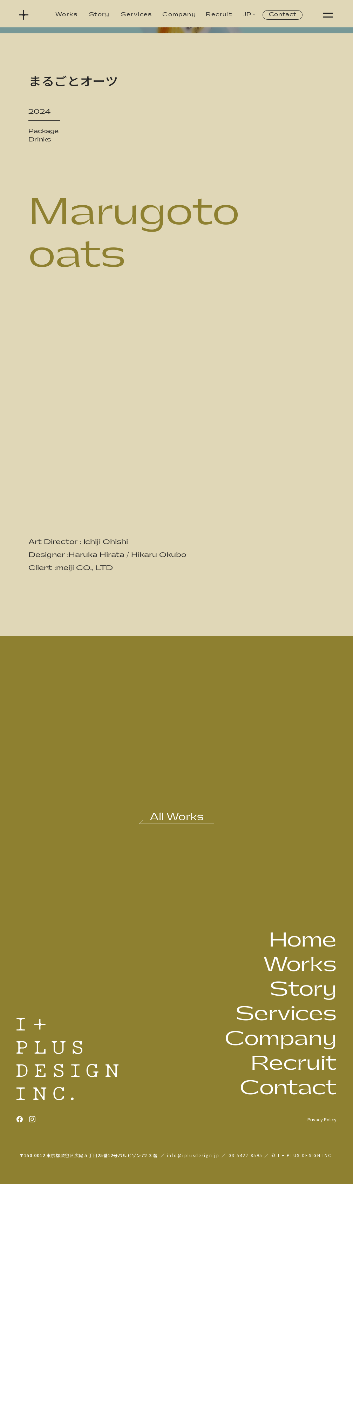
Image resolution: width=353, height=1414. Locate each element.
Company (179, 14)
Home (303, 1170)
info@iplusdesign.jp (193, 1385)
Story (99, 14)
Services (136, 14)
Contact (283, 14)
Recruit (219, 14)
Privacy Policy (322, 1349)
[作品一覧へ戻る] (176, 1048)
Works (66, 14)
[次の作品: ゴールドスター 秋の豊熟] (257, 1022)
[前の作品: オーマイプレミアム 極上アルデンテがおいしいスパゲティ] (95, 1022)
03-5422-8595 (245, 1385)
